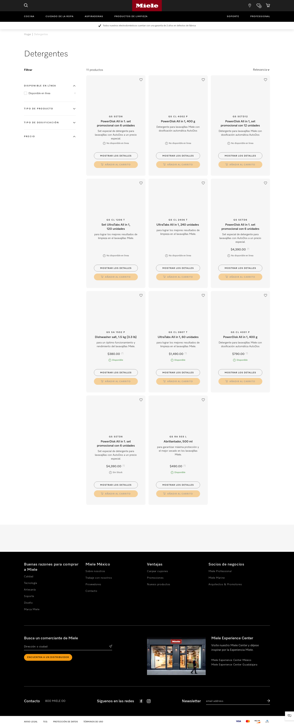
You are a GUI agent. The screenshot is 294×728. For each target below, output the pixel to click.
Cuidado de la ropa (60, 16)
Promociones (155, 578)
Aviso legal (31, 722)
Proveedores (93, 584)
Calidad (28, 576)
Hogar (27, 34)
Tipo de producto (38, 109)
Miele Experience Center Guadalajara (234, 664)
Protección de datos (65, 722)
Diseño (28, 603)
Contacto (91, 591)
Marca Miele (31, 609)
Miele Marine (216, 578)
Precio (29, 136)
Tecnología (30, 583)
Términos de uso (93, 722)
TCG (45, 722)
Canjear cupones (157, 571)
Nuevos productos (158, 584)
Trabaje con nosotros (99, 578)
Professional (260, 16)
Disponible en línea (40, 86)
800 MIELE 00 (55, 701)
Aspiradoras (94, 16)
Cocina (29, 16)
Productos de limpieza (131, 16)
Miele (147, 5)
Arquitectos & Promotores (225, 584)
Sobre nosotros (95, 571)
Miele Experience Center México (231, 660)
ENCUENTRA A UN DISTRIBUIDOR (48, 657)
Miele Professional (220, 571)
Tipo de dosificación (41, 123)
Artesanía (30, 589)
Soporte (233, 16)
